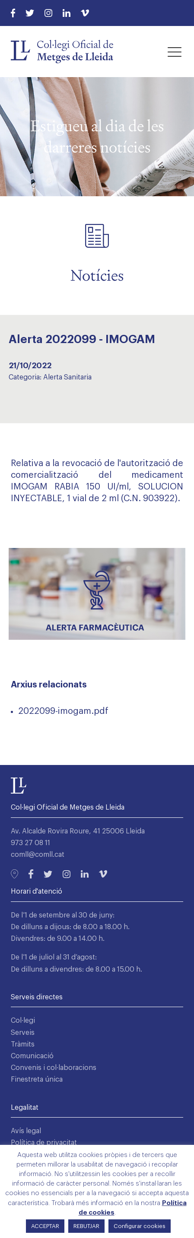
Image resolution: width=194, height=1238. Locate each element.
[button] (174, 51)
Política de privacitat (44, 1142)
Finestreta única (37, 1079)
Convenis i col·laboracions (53, 1067)
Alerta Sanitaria (67, 377)
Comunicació (32, 1056)
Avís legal (26, 1131)
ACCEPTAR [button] (45, 1226)
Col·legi (23, 1020)
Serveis (23, 1032)
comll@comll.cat (37, 854)
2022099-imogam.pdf (63, 711)
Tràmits (23, 1044)
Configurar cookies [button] (139, 1226)
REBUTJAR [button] (86, 1226)
